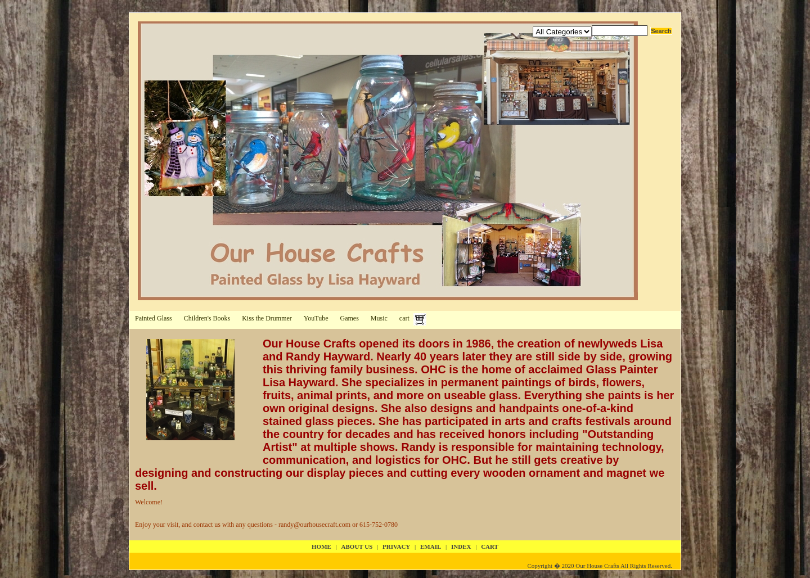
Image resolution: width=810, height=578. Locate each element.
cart (404, 318)
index (461, 546)
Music (379, 318)
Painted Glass (153, 318)
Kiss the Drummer (267, 318)
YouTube (316, 318)
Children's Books (207, 318)
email (430, 546)
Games (349, 318)
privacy (396, 546)
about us (357, 546)
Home (321, 546)
